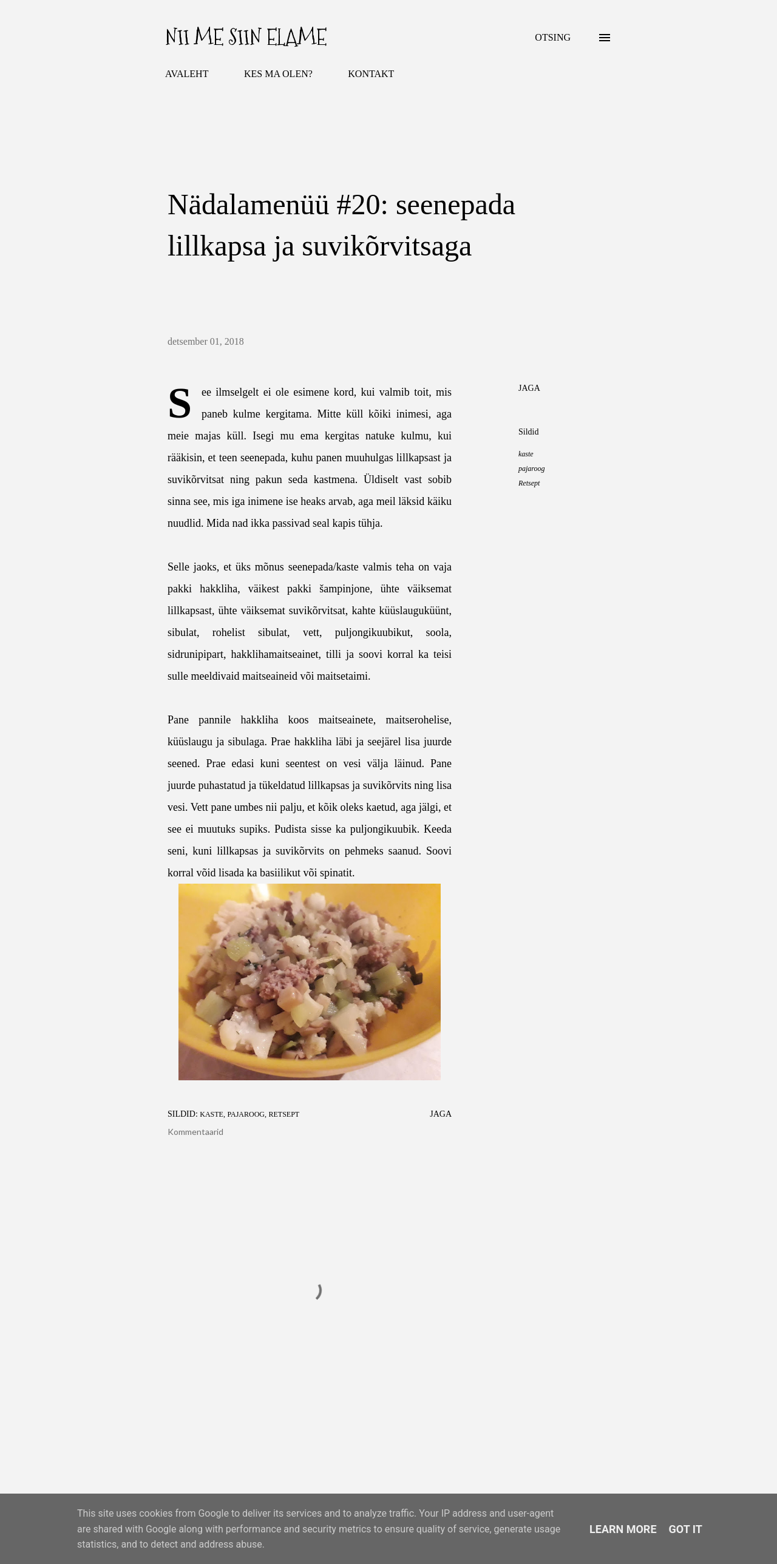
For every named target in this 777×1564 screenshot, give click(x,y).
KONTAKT (371, 74)
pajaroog (531, 468)
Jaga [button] (529, 388)
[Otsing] (553, 38)
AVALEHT (186, 74)
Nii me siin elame (246, 37)
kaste (526, 454)
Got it (685, 1529)
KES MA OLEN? (278, 74)
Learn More (623, 1529)
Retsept (529, 483)
